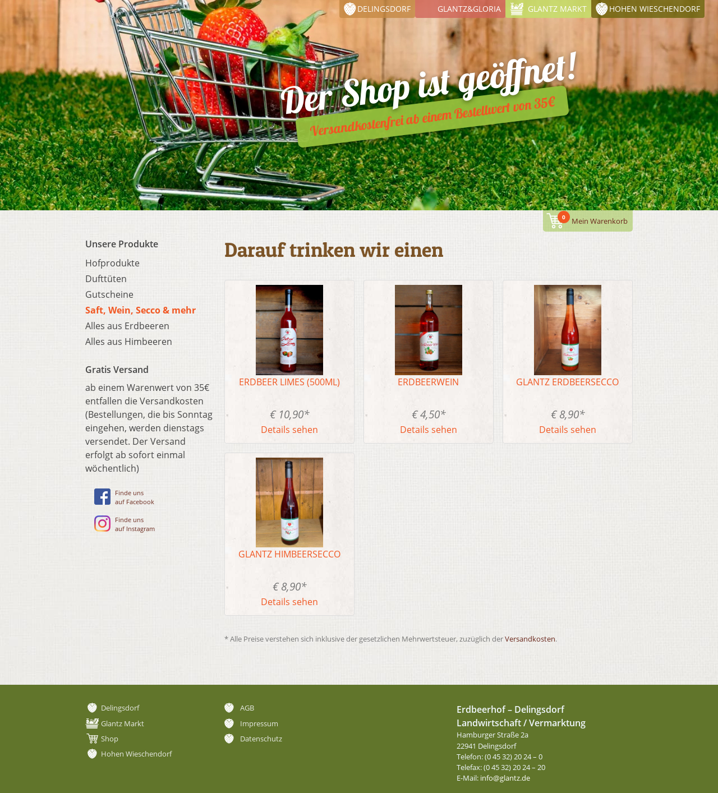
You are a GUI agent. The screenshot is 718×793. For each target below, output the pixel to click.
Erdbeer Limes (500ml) (289, 382)
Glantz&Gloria (469, 8)
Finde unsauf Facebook (124, 497)
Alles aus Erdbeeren (127, 326)
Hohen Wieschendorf (654, 8)
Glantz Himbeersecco (289, 554)
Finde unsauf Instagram (124, 524)
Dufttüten (106, 279)
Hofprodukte (112, 263)
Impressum (259, 723)
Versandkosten (530, 639)
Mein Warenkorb (593, 218)
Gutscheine (109, 294)
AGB (247, 708)
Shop (109, 739)
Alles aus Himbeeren (128, 341)
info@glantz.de (505, 778)
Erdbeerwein (428, 382)
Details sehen (289, 429)
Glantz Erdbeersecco (567, 382)
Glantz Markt (557, 8)
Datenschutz (261, 739)
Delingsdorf (384, 8)
